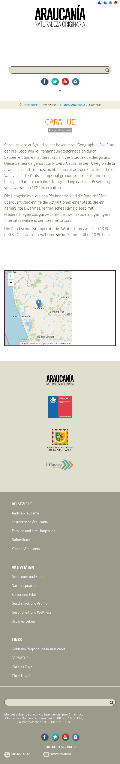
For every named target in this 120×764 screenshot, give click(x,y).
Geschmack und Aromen (30, 603)
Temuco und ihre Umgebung (34, 531)
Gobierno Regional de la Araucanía (39, 649)
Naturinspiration (24, 585)
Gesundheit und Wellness (31, 612)
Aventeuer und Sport (28, 576)
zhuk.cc (34, 343)
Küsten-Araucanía (72, 105)
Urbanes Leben (23, 621)
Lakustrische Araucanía (30, 522)
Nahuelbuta (21, 540)
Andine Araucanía (25, 513)
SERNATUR (20, 658)
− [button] (10, 283)
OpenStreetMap (50, 343)
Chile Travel (21, 675)
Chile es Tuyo (22, 667)
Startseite (31, 105)
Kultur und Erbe (24, 594)
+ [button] (10, 276)
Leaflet (24, 343)
